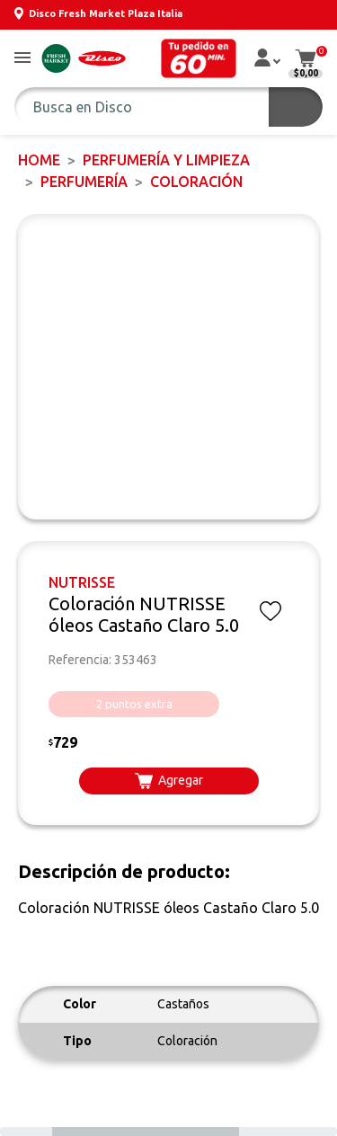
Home (39, 160)
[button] (22, 59)
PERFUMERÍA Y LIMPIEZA (166, 160)
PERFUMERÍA (84, 181)
